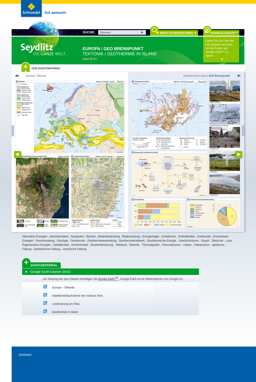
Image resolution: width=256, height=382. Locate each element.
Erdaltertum (169, 236)
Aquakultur (77, 236)
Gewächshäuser (189, 240)
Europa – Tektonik (63, 287)
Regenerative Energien (36, 245)
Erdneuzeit (203, 236)
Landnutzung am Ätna (65, 304)
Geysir (205, 240)
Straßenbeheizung (101, 245)
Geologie (62, 240)
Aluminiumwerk (59, 236)
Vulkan (187, 245)
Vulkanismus (202, 245)
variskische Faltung (74, 249)
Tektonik (134, 245)
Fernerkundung (45, 240)
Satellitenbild (61, 245)
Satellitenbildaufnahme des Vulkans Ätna (77, 295)
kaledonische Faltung (47, 249)
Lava (229, 240)
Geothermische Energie (161, 240)
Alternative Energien (34, 236)
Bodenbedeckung (109, 236)
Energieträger (150, 236)
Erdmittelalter (187, 236)
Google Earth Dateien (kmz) (50, 272)
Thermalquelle (150, 245)
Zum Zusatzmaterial (46, 68)
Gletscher (217, 240)
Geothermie (78, 240)
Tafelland (121, 245)
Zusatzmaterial (44, 265)
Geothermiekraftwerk (132, 240)
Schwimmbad (79, 245)
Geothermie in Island (65, 312)
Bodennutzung (131, 236)
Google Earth (108, 279)
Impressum (25, 354)
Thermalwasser (171, 245)
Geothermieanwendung (101, 240)
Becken (91, 236)
